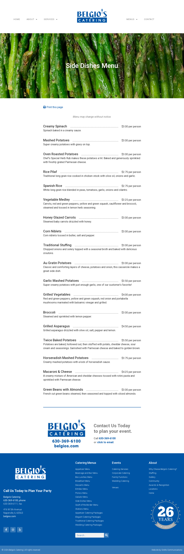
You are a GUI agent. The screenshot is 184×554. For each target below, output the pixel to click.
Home (17, 19)
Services (51, 19)
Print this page (53, 107)
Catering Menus (85, 462)
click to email (105, 442)
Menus (132, 19)
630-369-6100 (107, 438)
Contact (149, 19)
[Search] (106, 535)
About (32, 19)
